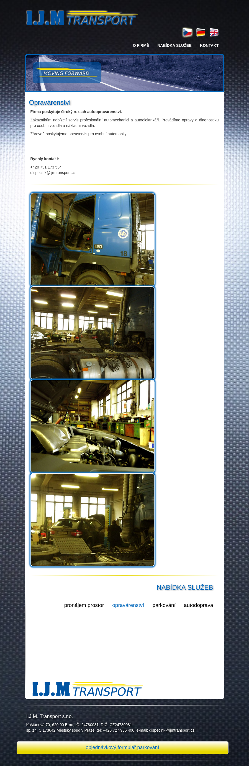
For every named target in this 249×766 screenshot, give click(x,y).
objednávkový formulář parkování (122, 747)
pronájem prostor (84, 605)
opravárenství (128, 605)
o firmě (141, 45)
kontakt (209, 45)
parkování (163, 605)
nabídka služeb (174, 45)
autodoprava (198, 605)
